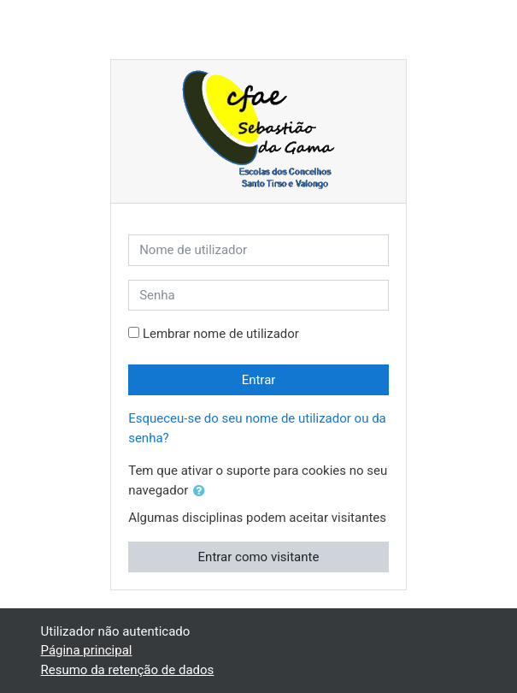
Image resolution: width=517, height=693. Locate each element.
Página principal (86, 650)
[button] (202, 491)
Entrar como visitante (259, 557)
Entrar (259, 380)
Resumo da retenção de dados (127, 670)
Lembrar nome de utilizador (221, 333)
